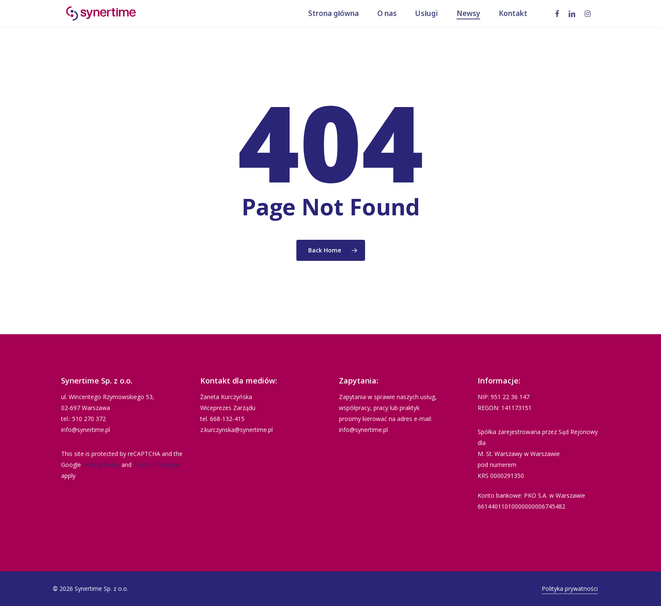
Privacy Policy (101, 465)
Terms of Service (156, 465)
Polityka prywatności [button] (570, 589)
